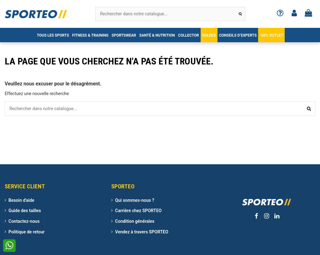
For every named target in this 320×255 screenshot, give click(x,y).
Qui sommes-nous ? (134, 200)
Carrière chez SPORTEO (138, 210)
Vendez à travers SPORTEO (141, 231)
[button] (53, 35)
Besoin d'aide (21, 200)
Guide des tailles (24, 210)
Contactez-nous (24, 221)
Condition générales (134, 221)
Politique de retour (26, 231)
